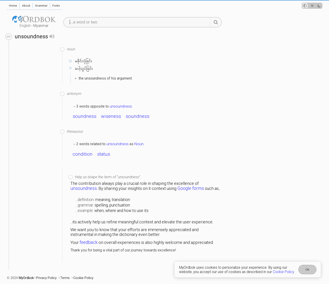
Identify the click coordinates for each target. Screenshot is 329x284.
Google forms (190, 188)
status (103, 154)
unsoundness (121, 106)
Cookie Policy (283, 272)
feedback (89, 242)
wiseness (111, 116)
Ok (307, 269)
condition (83, 154)
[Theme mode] (312, 6)
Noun (138, 144)
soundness (84, 116)
